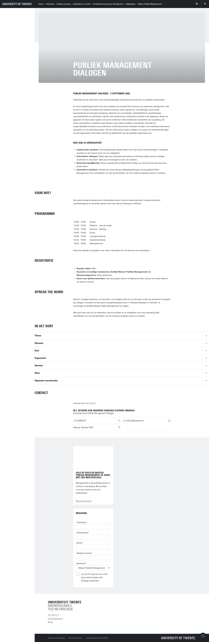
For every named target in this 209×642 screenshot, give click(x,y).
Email (79, 543)
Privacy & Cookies (75, 638)
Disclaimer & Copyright (56, 638)
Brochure (81, 563)
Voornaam (81, 522)
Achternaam (82, 532)
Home (41, 4)
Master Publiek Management (149, 4)
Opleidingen (131, 4)
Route (50, 621)
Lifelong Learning (64, 4)
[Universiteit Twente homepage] (178, 638)
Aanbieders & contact (82, 4)
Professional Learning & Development (108, 4)
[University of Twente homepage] (17, 4)
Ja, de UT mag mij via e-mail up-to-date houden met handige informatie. (94, 577)
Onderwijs (50, 4)
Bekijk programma (83, 500)
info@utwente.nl (55, 618)
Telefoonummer (84, 553)
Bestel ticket (84, 180)
